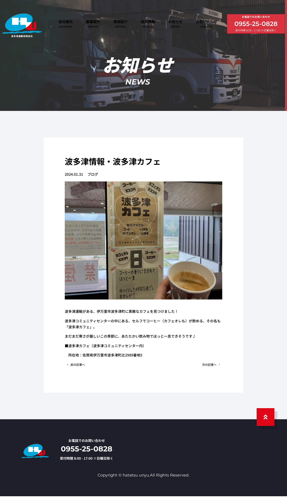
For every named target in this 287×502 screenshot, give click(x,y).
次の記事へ (205, 367)
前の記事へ (81, 367)
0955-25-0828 (256, 25)
